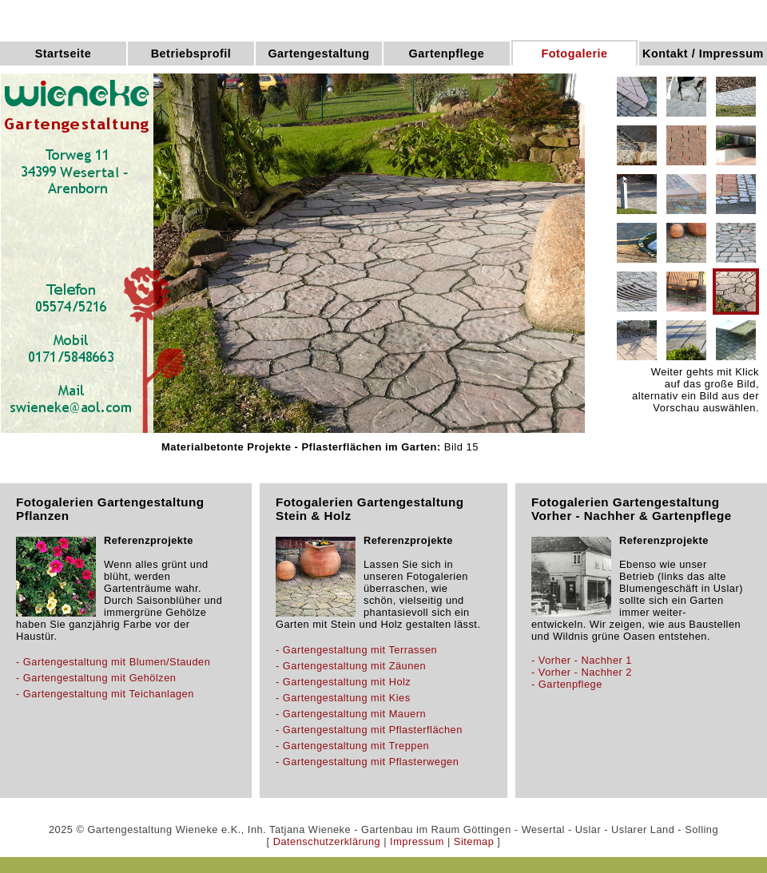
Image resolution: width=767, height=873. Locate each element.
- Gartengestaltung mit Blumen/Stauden (113, 662)
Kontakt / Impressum (703, 53)
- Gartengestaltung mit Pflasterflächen (369, 730)
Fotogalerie (574, 53)
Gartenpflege (447, 53)
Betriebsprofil (191, 53)
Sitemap (474, 841)
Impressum (417, 841)
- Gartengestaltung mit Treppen (352, 746)
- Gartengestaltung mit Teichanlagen (105, 694)
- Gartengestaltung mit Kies (343, 698)
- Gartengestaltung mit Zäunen (351, 666)
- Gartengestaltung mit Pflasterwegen (367, 762)
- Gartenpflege (566, 684)
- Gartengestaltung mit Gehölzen (96, 678)
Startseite (63, 53)
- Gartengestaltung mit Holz (343, 682)
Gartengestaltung (318, 53)
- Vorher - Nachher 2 (581, 672)
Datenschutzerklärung (326, 841)
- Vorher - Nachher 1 (581, 660)
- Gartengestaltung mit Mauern (351, 714)
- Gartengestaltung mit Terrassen (356, 650)
